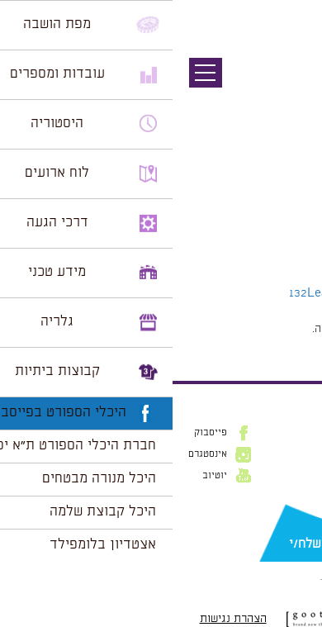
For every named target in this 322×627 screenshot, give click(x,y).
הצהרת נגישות (60, 619)
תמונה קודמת (291, 87)
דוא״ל (297, 518)
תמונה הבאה (293, 103)
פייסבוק (37, 433)
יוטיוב (42, 476)
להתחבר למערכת (267, 329)
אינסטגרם (35, 454)
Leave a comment (183, 293)
